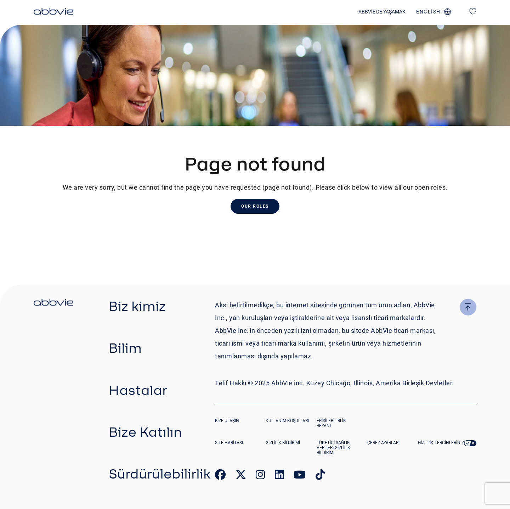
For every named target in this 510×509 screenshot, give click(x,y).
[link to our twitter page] (241, 476)
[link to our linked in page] (279, 476)
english (428, 12)
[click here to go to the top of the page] (468, 307)
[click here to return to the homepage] (53, 12)
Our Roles (255, 206)
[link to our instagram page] (260, 476)
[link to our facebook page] (220, 476)
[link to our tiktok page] (320, 476)
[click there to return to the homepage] (53, 303)
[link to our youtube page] (300, 476)
